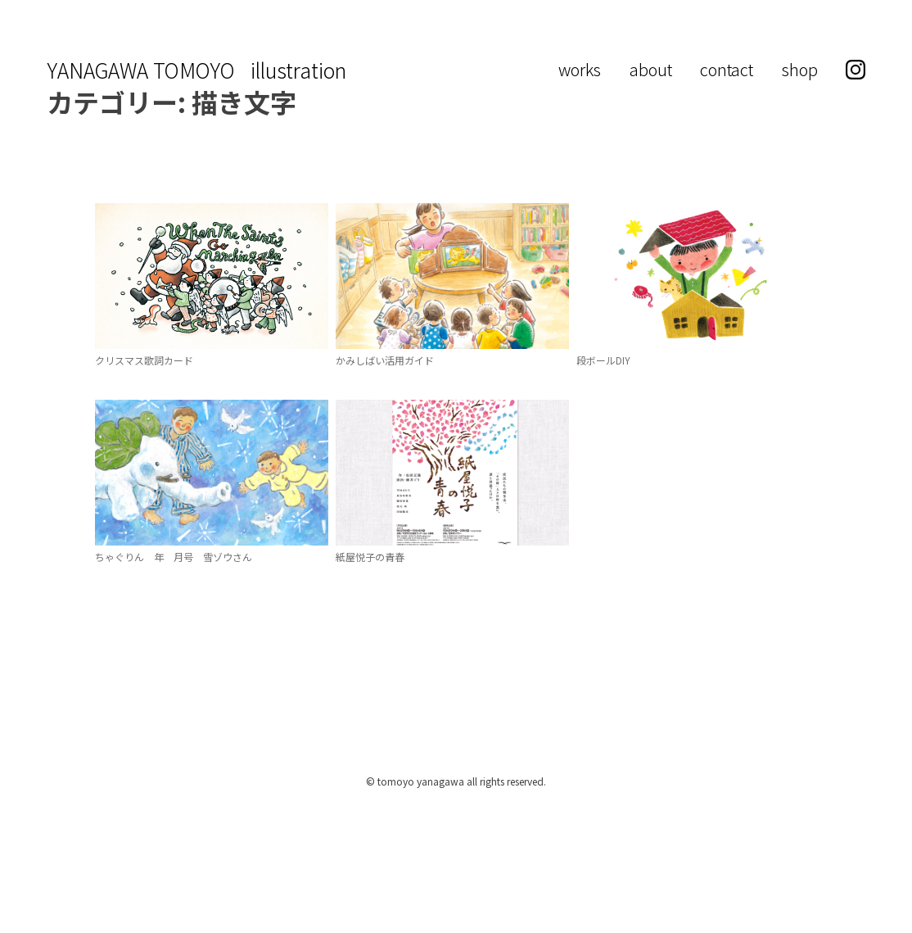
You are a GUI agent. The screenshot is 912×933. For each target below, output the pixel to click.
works (579, 69)
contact (726, 69)
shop (800, 69)
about (651, 69)
